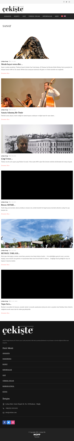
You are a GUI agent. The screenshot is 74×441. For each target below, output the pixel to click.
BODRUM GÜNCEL (8, 386)
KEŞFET (17, 16)
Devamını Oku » (5, 73)
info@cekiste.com (11, 412)
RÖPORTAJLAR (47, 16)
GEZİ (24, 16)
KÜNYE (5, 391)
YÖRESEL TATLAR (34, 16)
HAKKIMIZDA (7, 359)
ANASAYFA (7, 16)
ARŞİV (57, 16)
